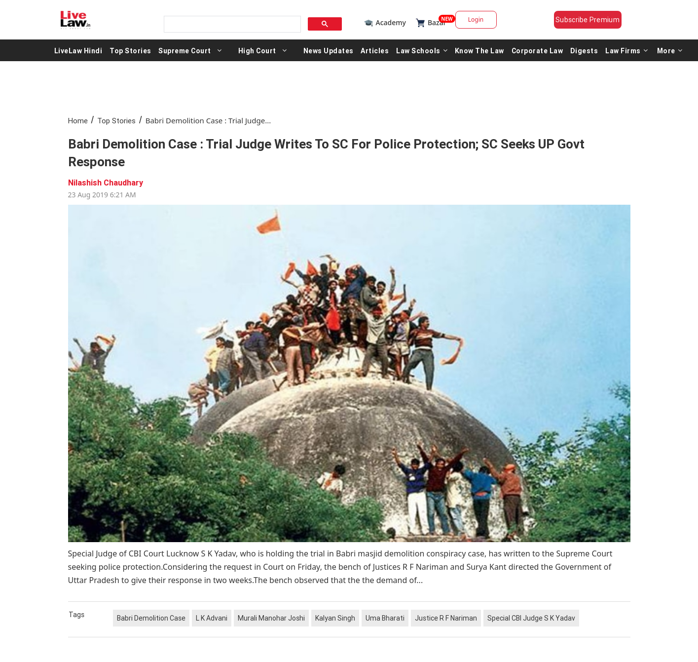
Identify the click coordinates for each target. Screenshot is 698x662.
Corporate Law (537, 50)
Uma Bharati (385, 618)
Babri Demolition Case (151, 618)
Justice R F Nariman (446, 618)
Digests (584, 50)
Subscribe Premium (587, 19)
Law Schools (421, 50)
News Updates (328, 50)
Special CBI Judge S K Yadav (531, 618)
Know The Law (479, 50)
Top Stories (130, 50)
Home (78, 120)
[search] (231, 24)
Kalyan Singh (335, 618)
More (670, 50)
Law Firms (626, 50)
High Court (257, 50)
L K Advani (211, 618)
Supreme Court (184, 50)
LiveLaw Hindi (78, 50)
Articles (375, 50)
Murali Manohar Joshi (271, 618)
